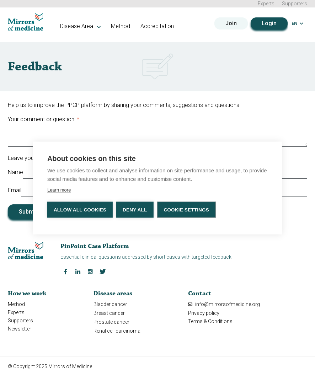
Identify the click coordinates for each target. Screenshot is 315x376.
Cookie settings (186, 209)
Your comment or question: (41, 119)
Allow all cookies (80, 209)
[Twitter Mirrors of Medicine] (103, 271)
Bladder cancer (110, 304)
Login (269, 23)
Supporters (294, 3)
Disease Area (80, 26)
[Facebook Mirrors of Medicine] (65, 271)
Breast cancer (109, 313)
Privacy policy (203, 313)
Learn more (59, 189)
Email (14, 190)
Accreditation (157, 26)
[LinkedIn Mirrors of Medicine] (78, 271)
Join (231, 23)
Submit (28, 211)
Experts (266, 3)
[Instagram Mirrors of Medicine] (90, 271)
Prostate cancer (111, 322)
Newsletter (19, 329)
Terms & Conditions (210, 321)
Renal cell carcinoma (117, 331)
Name (15, 172)
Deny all (135, 209)
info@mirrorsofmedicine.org (224, 304)
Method (120, 26)
